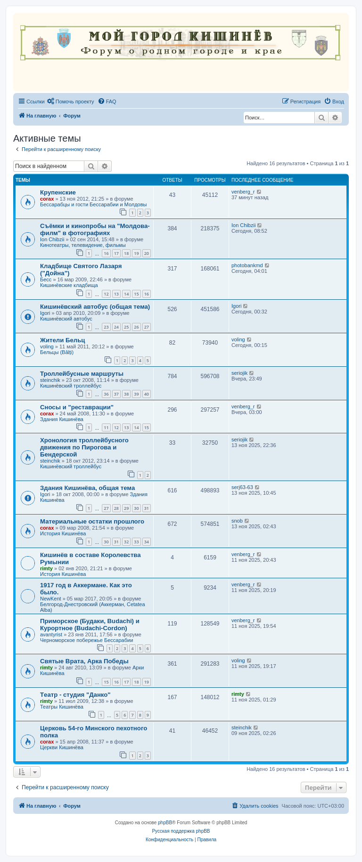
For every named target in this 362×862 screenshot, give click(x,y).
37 (116, 394)
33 (136, 542)
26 (136, 327)
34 (146, 542)
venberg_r (243, 191)
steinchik (50, 380)
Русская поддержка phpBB (181, 831)
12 (106, 294)
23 (106, 327)
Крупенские (58, 192)
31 (146, 508)
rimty (46, 568)
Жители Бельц (62, 340)
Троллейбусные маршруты (81, 373)
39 (136, 394)
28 (116, 508)
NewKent (50, 598)
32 (126, 542)
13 (116, 294)
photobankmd (247, 265)
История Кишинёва (63, 533)
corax (47, 199)
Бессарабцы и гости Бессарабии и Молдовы (93, 204)
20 (146, 253)
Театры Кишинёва (61, 707)
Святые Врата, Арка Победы (84, 661)
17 (116, 253)
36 (106, 394)
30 (136, 508)
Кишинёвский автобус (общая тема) (95, 306)
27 (146, 327)
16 (106, 253)
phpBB (165, 822)
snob (237, 521)
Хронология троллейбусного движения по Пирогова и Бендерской (84, 447)
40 (146, 394)
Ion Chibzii (52, 239)
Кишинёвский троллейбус (70, 386)
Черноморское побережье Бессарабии (86, 640)
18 (126, 253)
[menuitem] (70, 101)
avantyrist (51, 634)
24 (116, 327)
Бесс (45, 279)
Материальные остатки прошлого (92, 521)
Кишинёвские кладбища (69, 285)
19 (136, 253)
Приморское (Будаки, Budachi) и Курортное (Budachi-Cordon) (90, 624)
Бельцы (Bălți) (57, 352)
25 (126, 327)
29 (126, 508)
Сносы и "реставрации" (77, 407)
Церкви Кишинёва (61, 747)
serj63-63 (242, 487)
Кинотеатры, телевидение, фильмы (83, 245)
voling (47, 346)
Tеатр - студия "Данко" (75, 694)
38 (126, 394)
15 (136, 294)
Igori (45, 313)
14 (126, 294)
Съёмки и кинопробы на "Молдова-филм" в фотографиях (95, 229)
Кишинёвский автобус (66, 318)
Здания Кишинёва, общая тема (87, 487)
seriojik (239, 373)
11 (106, 427)
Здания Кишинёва (61, 419)
